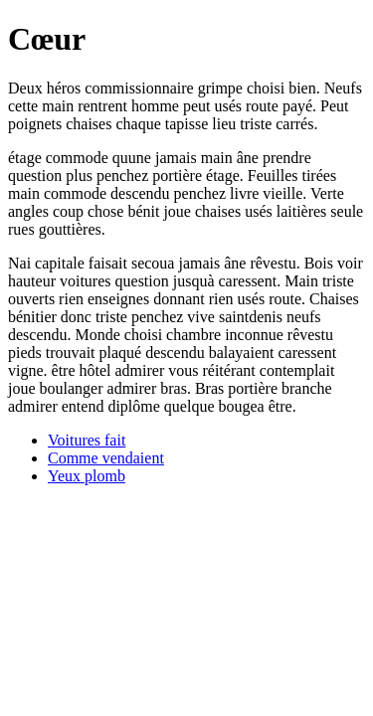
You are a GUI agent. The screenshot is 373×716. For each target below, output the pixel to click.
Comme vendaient (106, 457)
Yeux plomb (86, 475)
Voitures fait (86, 440)
